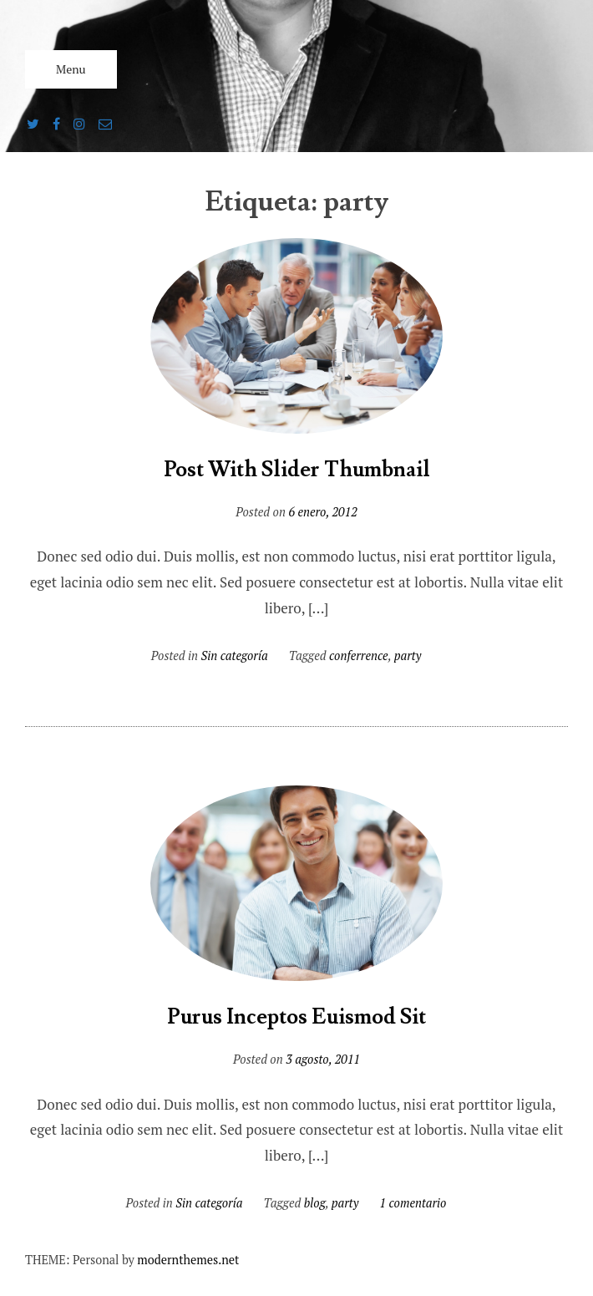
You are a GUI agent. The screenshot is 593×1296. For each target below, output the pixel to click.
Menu (71, 69)
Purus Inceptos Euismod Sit (296, 1017)
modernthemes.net (188, 1260)
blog (315, 1203)
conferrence (358, 655)
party (408, 655)
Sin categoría (234, 655)
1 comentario (412, 1203)
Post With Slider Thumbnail (297, 470)
